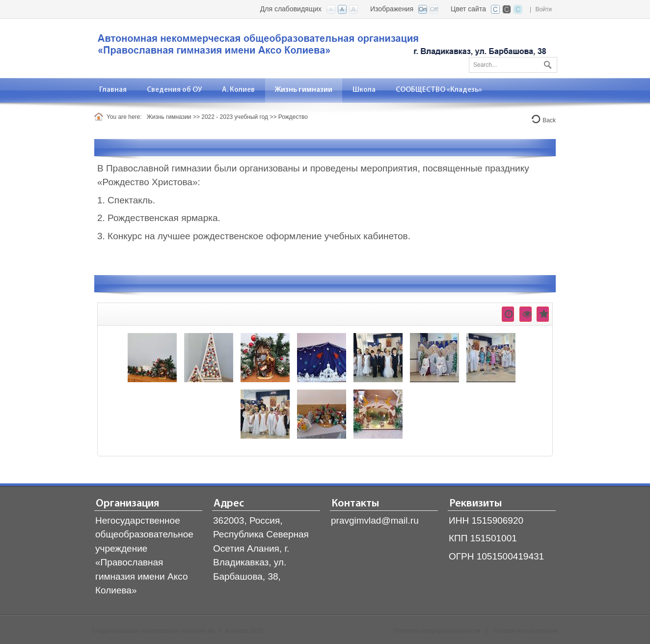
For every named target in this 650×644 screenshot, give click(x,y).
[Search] (513, 65)
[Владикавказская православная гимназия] (320, 47)
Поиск (546, 63)
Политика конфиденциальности (436, 630)
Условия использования (525, 630)
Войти (543, 9)
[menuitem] (113, 90)
